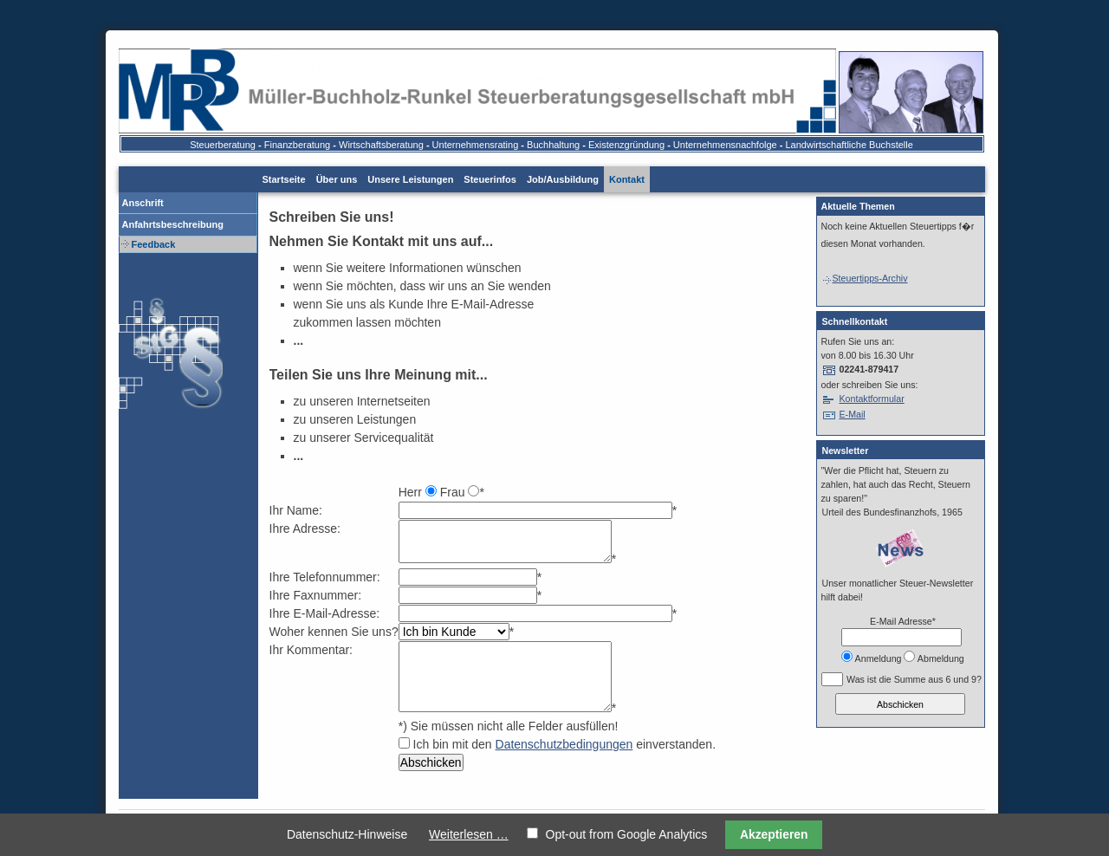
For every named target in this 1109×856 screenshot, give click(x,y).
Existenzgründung (626, 144)
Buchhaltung (553, 144)
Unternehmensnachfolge (725, 144)
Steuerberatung (223, 144)
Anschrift (143, 203)
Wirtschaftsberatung (381, 144)
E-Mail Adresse (902, 621)
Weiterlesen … (469, 834)
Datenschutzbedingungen (564, 744)
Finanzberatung (297, 144)
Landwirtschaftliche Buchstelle (849, 144)
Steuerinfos (490, 179)
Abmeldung (941, 658)
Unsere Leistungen (410, 179)
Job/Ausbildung (563, 179)
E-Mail (852, 414)
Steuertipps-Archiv (864, 278)
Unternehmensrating (475, 144)
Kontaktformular (871, 398)
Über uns (337, 179)
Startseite (284, 179)
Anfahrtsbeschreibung (173, 224)
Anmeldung (878, 658)
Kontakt (627, 179)
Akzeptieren (774, 834)
